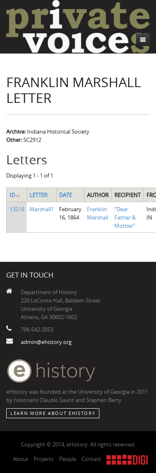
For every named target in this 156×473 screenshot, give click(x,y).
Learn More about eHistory (52, 413)
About (20, 459)
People (67, 459)
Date (65, 195)
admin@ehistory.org (46, 342)
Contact (91, 459)
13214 (17, 209)
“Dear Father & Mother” (125, 217)
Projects (44, 459)
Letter (38, 195)
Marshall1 (42, 209)
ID (15, 195)
